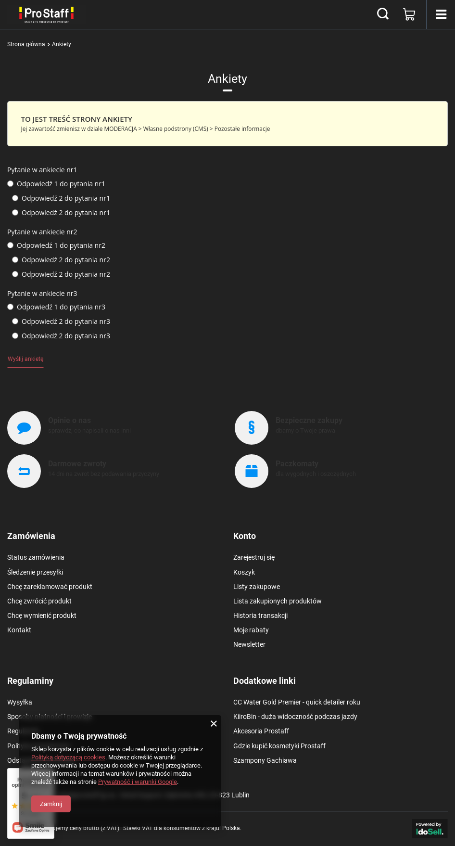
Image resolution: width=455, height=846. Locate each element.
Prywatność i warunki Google (137, 781)
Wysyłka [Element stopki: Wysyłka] (19, 702)
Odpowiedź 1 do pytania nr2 (56, 245)
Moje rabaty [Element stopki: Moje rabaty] (251, 630)
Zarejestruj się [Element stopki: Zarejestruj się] (254, 557)
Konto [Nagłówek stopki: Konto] (244, 536)
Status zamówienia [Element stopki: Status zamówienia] (35, 557)
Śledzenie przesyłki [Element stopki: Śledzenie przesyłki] (35, 572)
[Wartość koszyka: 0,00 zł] (409, 14)
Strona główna (26, 44)
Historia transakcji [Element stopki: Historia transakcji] (260, 615)
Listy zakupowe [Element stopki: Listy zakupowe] (256, 586)
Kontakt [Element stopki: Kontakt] (19, 630)
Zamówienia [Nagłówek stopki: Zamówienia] (31, 536)
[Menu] (440, 14)
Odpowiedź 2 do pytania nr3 (61, 321)
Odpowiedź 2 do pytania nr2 (61, 260)
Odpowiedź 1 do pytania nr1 (56, 183)
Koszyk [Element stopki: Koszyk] (244, 572)
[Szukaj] (383, 14)
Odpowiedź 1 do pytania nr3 (56, 307)
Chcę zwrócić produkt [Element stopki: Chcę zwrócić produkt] (39, 601)
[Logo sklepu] (46, 14)
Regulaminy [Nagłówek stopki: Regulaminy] (30, 681)
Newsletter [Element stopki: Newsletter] (249, 644)
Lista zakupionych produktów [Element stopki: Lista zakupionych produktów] (277, 601)
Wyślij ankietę (25, 359)
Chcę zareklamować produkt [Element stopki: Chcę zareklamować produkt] (49, 586)
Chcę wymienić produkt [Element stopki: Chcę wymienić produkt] (41, 615)
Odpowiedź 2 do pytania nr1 (61, 198)
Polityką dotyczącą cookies (68, 757)
